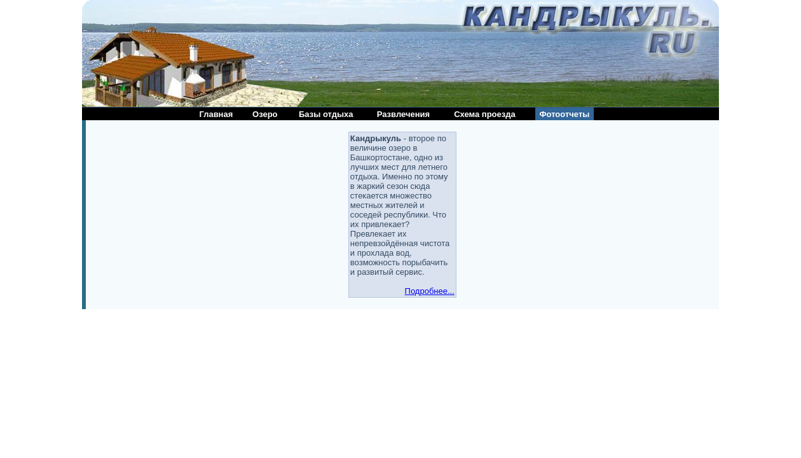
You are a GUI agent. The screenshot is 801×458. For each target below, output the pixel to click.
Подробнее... (430, 291)
